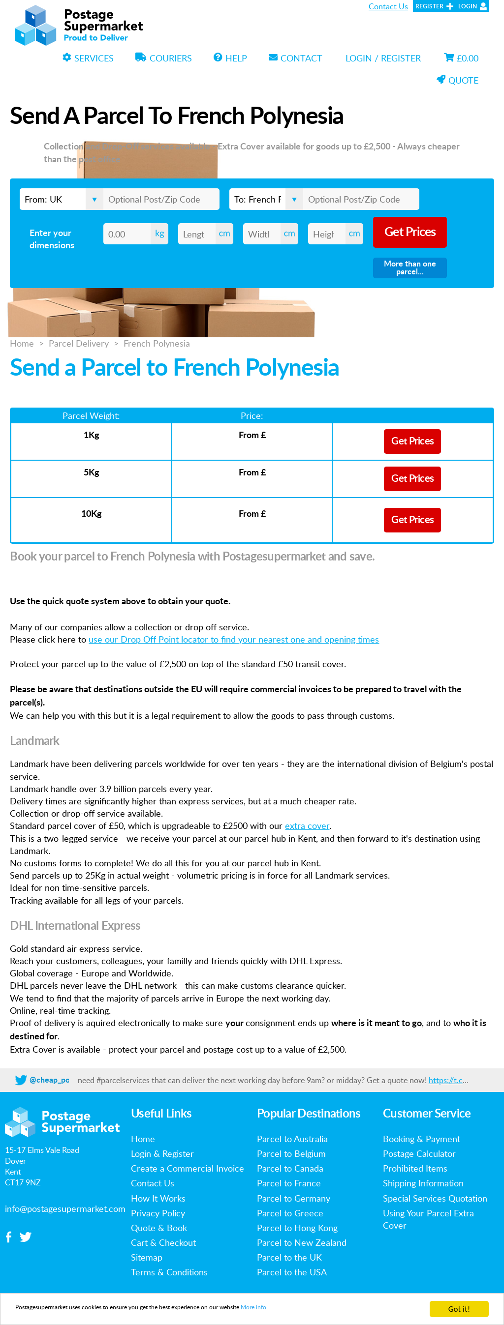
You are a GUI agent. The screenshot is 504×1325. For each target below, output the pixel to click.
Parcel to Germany (293, 1198)
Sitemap (146, 1257)
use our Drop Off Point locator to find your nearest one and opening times (234, 639)
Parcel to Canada (290, 1168)
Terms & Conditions (169, 1272)
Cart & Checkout (163, 1242)
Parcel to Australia (292, 1139)
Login (467, 6)
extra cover (307, 825)
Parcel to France (289, 1183)
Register (429, 6)
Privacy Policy (158, 1213)
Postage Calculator (419, 1153)
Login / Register (383, 58)
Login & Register (162, 1153)
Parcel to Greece (290, 1213)
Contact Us (388, 6)
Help (230, 58)
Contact (295, 58)
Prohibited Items (415, 1168)
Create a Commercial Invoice (187, 1168)
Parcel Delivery (79, 343)
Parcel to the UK (289, 1257)
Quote (457, 80)
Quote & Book (159, 1228)
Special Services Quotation (435, 1198)
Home (22, 343)
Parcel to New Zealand (301, 1242)
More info (353, 1309)
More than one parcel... (410, 268)
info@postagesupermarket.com (65, 1208)
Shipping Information (423, 1183)
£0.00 (461, 58)
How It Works (158, 1198)
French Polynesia (157, 343)
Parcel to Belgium (291, 1153)
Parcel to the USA (292, 1272)
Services (88, 58)
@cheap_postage (59, 1080)
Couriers (163, 58)
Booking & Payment (421, 1139)
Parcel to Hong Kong (297, 1228)
